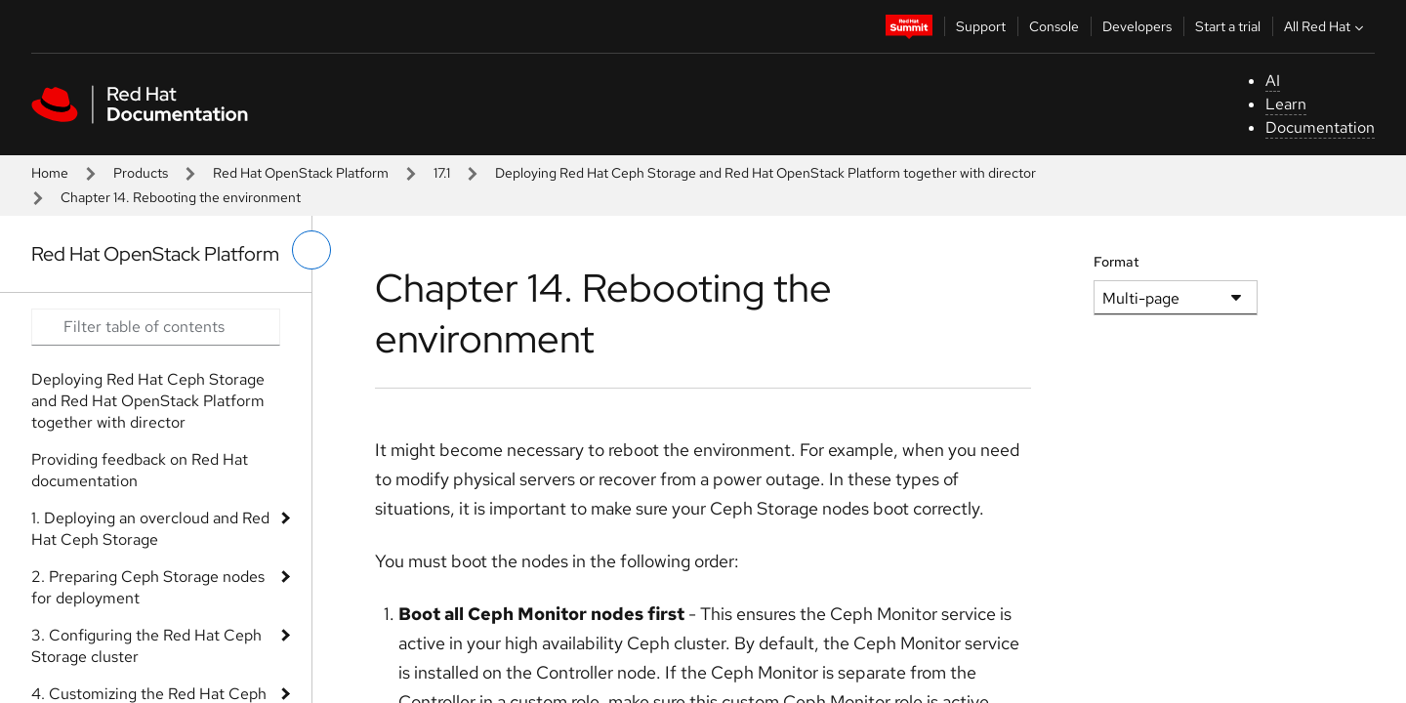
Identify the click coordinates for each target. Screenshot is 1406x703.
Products (140, 173)
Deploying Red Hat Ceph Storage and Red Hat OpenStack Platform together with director (765, 173)
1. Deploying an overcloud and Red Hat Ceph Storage (150, 529)
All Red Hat (1326, 26)
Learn (1285, 104)
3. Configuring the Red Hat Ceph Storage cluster (146, 646)
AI (1272, 80)
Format (1116, 261)
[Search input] (155, 327)
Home (49, 173)
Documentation (1320, 127)
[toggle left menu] (311, 249)
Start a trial (1228, 26)
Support (981, 26)
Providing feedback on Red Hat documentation (139, 470)
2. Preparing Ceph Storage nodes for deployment (148, 587)
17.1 (442, 173)
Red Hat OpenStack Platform (301, 173)
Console (1054, 26)
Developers (1137, 26)
